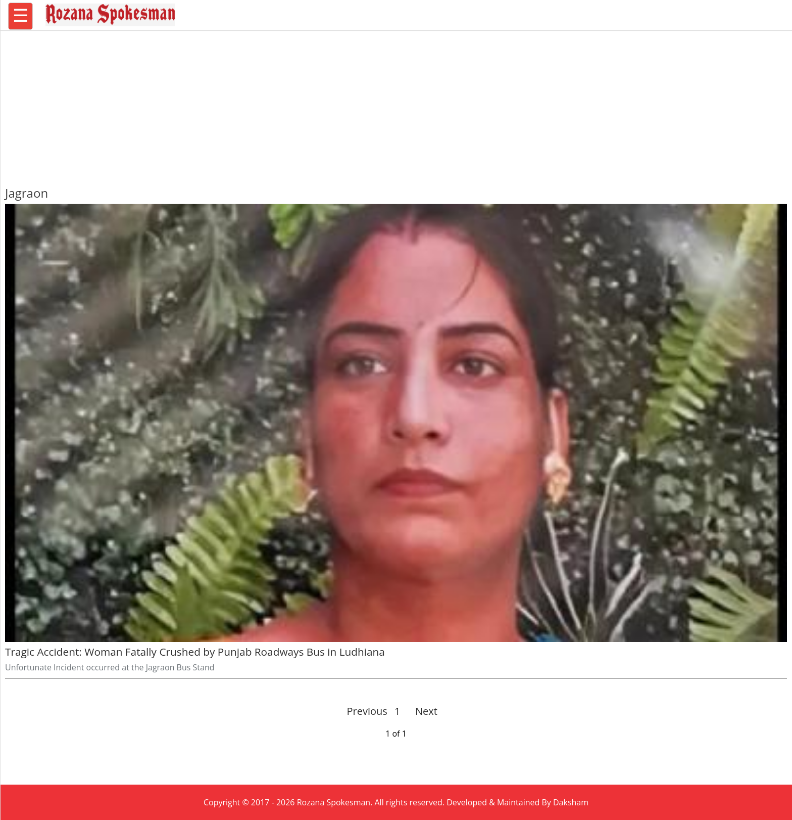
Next (422, 711)
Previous (367, 711)
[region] (396, 103)
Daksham (570, 802)
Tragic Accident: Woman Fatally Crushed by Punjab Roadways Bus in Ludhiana (195, 652)
